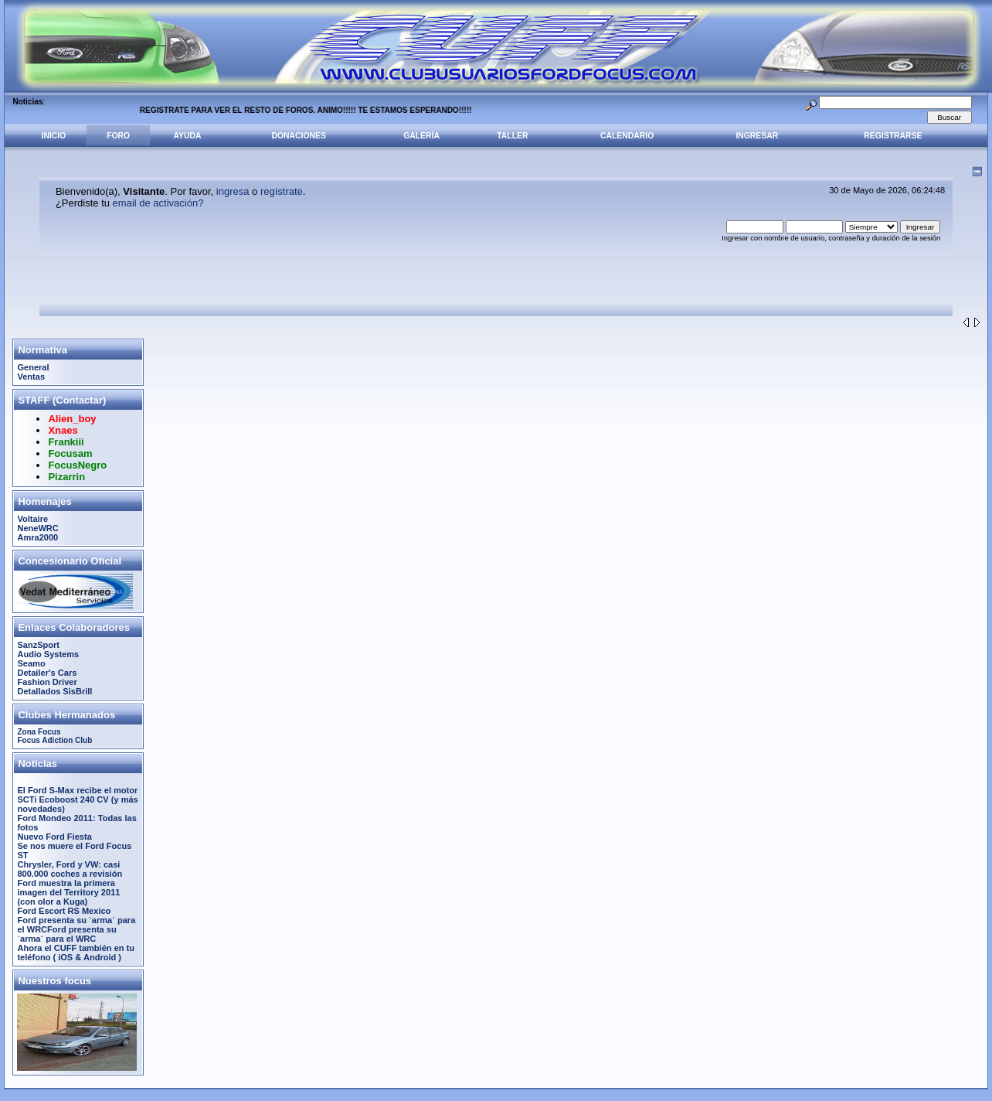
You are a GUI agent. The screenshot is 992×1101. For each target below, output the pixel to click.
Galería (421, 135)
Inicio (54, 135)
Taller (512, 135)
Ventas (31, 376)
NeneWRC (37, 528)
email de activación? (158, 203)
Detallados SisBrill (54, 691)
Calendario (627, 135)
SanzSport (38, 644)
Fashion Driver (46, 682)
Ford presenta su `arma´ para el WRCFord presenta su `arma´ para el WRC (76, 929)
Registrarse (893, 135)
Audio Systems (48, 654)
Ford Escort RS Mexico (63, 910)
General (33, 367)
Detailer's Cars (46, 672)
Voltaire (32, 518)
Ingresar (757, 135)
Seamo (31, 663)
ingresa (233, 191)
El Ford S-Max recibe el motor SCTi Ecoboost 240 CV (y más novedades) (77, 799)
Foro (118, 135)
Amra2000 (37, 537)
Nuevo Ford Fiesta (54, 836)
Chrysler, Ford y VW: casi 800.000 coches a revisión (69, 869)
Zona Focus (38, 732)
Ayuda (188, 135)
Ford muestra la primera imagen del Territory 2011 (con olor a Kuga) (68, 892)
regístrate (281, 191)
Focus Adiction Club (54, 740)
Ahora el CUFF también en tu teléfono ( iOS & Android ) (75, 952)
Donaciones (299, 135)
